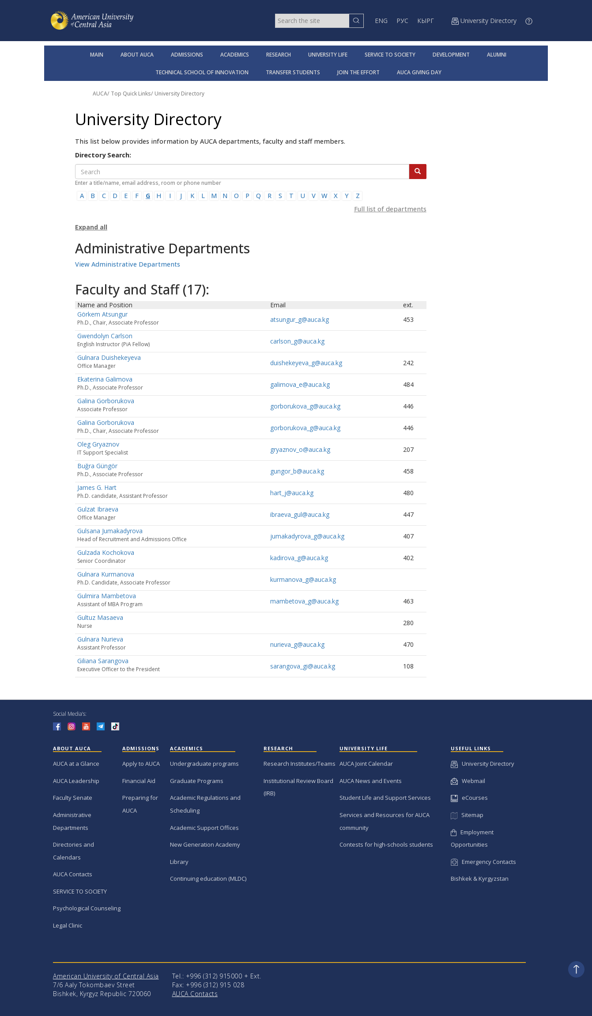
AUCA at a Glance (76, 764)
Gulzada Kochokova (105, 552)
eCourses (469, 798)
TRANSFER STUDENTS (293, 72)
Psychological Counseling (87, 908)
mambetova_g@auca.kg (304, 601)
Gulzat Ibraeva (97, 509)
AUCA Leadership (76, 781)
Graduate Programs (196, 781)
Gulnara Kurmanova (105, 574)
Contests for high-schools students (386, 844)
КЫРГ (425, 20)
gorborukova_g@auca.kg (305, 406)
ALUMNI (496, 54)
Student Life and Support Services (385, 798)
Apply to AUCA (141, 764)
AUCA (100, 93)
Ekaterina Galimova (104, 379)
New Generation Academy (205, 844)
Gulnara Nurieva (100, 639)
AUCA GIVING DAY (419, 72)
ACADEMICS (234, 54)
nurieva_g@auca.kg (297, 644)
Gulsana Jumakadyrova (110, 531)
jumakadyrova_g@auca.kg (307, 536)
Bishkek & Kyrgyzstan (480, 878)
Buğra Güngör (97, 466)
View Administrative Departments (127, 264)
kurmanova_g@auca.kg (303, 579)
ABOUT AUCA (137, 54)
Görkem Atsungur (102, 314)
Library (179, 862)
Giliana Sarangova (102, 661)
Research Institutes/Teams (300, 764)
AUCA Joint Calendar (366, 764)
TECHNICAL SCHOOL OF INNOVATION (202, 72)
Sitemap (467, 815)
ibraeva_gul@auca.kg (299, 514)
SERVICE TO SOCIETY (390, 54)
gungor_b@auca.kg (297, 471)
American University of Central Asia (106, 976)
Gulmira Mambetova (106, 596)
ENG (381, 20)
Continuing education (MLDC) (208, 878)
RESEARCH (278, 54)
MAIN (96, 54)
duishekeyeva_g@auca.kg (306, 363)
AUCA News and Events (370, 781)
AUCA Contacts (72, 874)
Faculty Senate (72, 798)
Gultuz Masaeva (100, 617)
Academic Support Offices (204, 828)
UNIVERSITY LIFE (327, 54)
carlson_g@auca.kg (297, 341)
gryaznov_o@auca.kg (300, 449)
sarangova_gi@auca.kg (302, 666)
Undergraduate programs (204, 764)
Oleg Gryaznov (98, 444)
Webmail (468, 781)
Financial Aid (138, 781)
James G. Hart (97, 487)
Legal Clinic (67, 925)
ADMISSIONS (187, 54)
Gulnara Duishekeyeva (109, 357)
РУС (402, 20)
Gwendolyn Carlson (104, 336)
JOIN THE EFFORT (358, 72)
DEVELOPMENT (451, 54)
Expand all (91, 227)
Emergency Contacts (483, 862)
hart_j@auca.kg (291, 493)
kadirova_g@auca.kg (299, 558)
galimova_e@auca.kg (300, 384)
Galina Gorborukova (105, 401)
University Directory (179, 93)
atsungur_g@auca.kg (299, 319)
